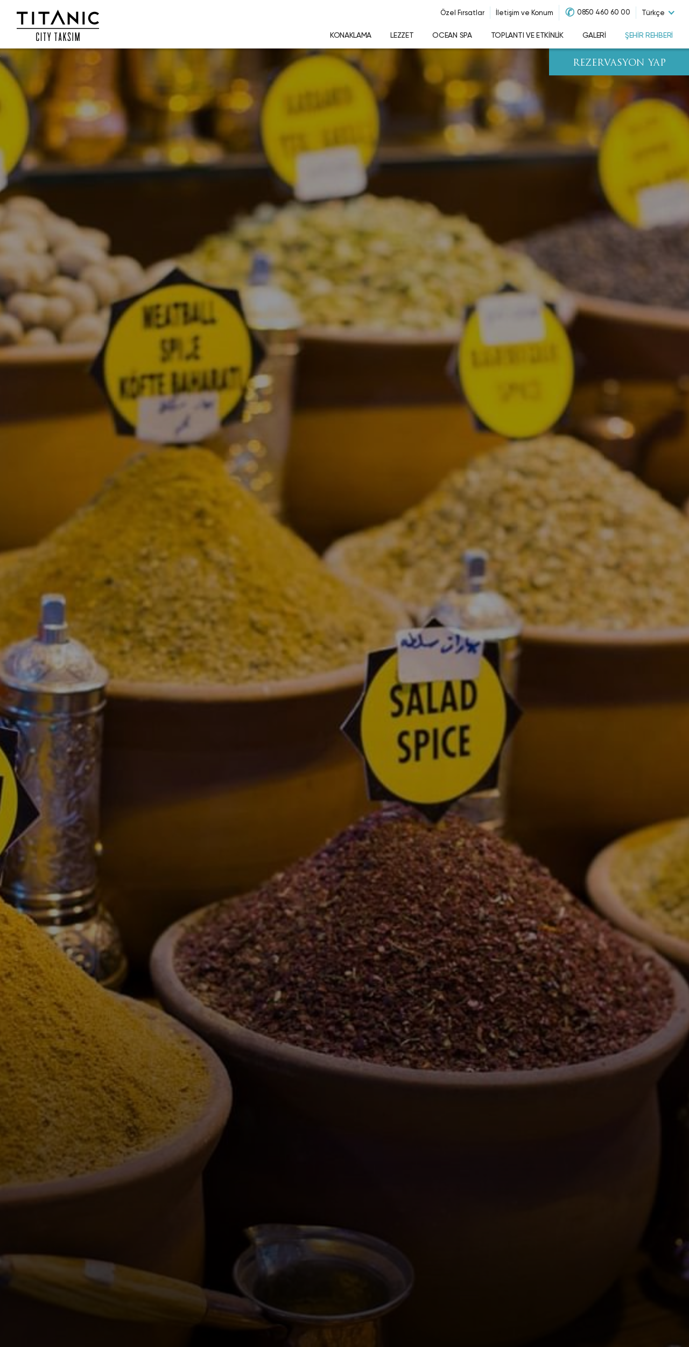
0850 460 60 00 (603, 12)
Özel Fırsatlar (462, 13)
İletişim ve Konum (524, 13)
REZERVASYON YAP (619, 63)
